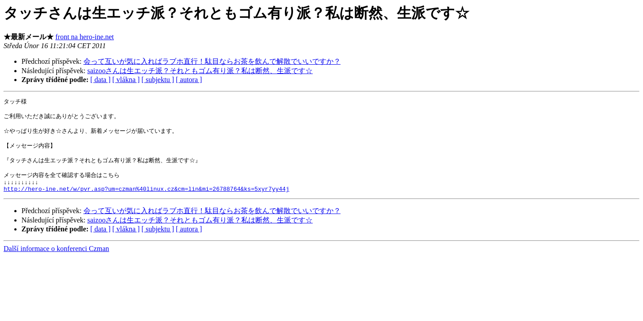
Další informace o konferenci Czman (56, 260)
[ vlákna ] (126, 79)
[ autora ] (189, 79)
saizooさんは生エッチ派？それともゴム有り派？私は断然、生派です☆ (200, 70)
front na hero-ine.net (84, 37)
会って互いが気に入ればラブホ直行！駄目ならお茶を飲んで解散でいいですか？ (212, 61)
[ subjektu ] (158, 79)
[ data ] (100, 79)
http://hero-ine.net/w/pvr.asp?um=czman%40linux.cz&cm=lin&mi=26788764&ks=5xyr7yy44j (146, 201)
